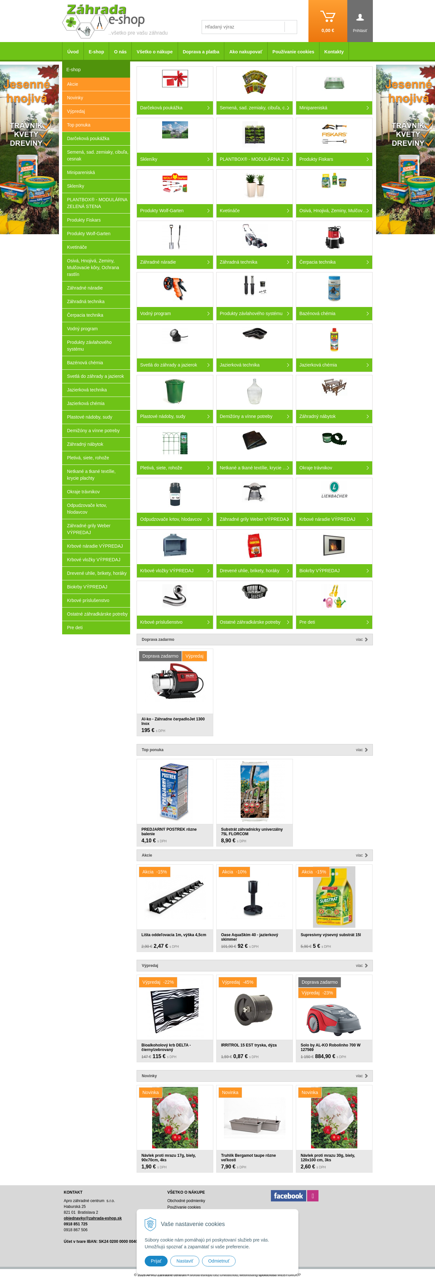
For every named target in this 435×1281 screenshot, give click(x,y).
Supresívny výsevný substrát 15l (331, 935)
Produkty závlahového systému (89, 346)
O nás (120, 51)
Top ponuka (78, 124)
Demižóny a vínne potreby (93, 430)
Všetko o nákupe (155, 51)
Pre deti (75, 627)
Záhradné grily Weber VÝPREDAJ (88, 529)
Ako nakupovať (245, 51)
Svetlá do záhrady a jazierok (95, 376)
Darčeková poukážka (88, 138)
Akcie (72, 84)
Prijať (156, 1261)
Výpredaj (76, 111)
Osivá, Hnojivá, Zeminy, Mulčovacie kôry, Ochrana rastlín (93, 267)
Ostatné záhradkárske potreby (97, 614)
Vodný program (82, 328)
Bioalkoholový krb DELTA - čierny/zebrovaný (166, 1047)
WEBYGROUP (289, 1275)
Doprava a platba (201, 51)
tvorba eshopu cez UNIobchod (214, 1275)
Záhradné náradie (85, 287)
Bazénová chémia (85, 362)
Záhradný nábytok (85, 444)
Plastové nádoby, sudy (89, 417)
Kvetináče (77, 247)
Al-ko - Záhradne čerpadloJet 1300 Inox (173, 721)
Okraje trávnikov (83, 491)
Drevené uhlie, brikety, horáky (97, 573)
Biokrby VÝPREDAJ (87, 586)
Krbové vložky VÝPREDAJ (93, 559)
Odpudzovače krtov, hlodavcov (87, 509)
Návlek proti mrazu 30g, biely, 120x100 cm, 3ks (328, 1157)
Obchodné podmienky (186, 1201)
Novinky (75, 97)
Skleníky (75, 186)
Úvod (73, 51)
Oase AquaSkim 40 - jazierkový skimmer (249, 937)
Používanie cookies (293, 51)
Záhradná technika (86, 301)
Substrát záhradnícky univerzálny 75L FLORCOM (252, 831)
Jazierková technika (87, 389)
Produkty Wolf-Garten (88, 233)
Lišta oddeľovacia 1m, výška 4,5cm (173, 935)
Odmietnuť (218, 1261)
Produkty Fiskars (84, 220)
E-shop (96, 51)
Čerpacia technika (85, 315)
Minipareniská (81, 172)
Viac (359, 639)
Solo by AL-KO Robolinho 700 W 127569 (331, 1047)
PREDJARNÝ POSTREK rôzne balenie (169, 831)
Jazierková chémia (86, 403)
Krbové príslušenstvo (88, 600)
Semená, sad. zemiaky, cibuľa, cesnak (97, 155)
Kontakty (334, 51)
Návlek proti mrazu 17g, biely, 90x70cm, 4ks (168, 1157)
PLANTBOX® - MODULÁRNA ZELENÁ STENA (97, 203)
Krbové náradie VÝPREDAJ (95, 546)
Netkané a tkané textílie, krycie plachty (91, 475)
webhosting (249, 1275)
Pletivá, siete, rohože (88, 457)
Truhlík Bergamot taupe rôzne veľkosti (248, 1157)
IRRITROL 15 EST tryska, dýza (249, 1045)
